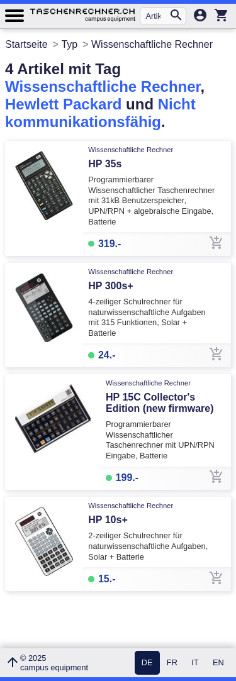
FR (172, 663)
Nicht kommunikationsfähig (100, 113)
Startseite (26, 44)
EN (218, 663)
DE (147, 663)
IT (194, 663)
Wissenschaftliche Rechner (103, 86)
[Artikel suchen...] (157, 16)
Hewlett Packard (63, 104)
